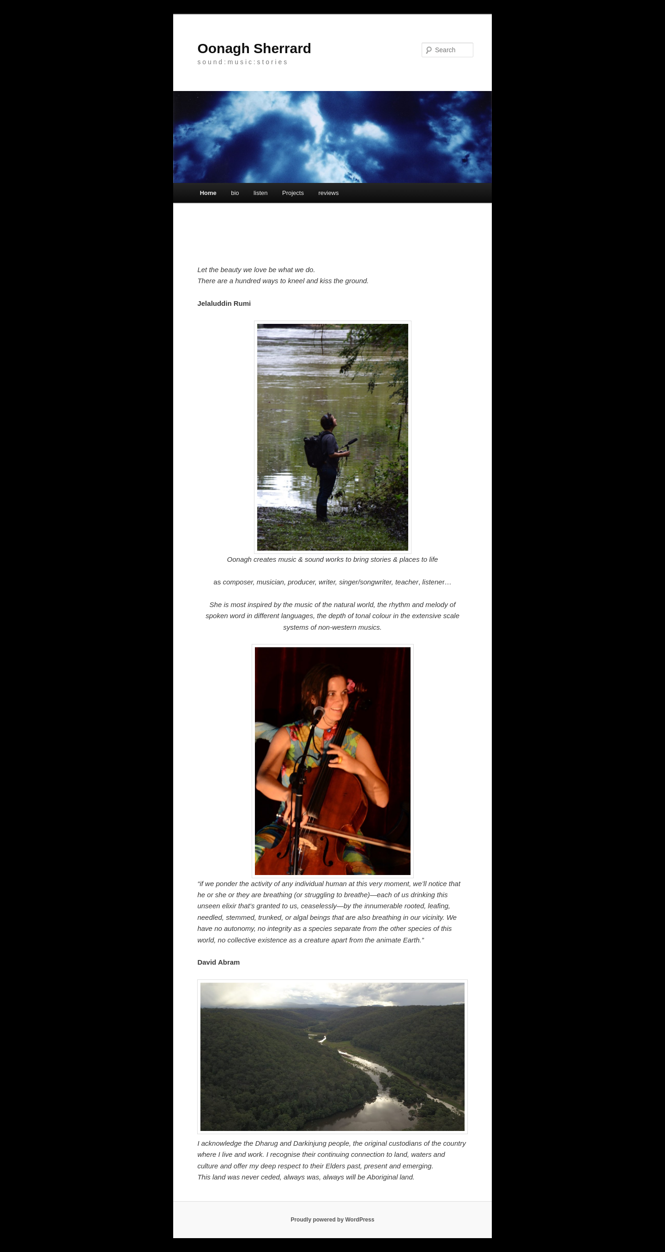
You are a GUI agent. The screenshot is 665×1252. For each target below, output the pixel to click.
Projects (293, 192)
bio (235, 192)
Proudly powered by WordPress (332, 1219)
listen (260, 192)
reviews (328, 192)
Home (208, 192)
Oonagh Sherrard (254, 48)
